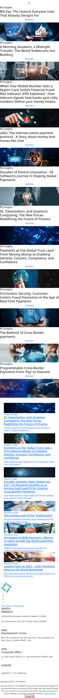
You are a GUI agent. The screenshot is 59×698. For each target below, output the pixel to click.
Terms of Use (6, 606)
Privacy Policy (19, 606)
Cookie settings (49, 693)
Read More (29, 19)
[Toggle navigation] (29, 3)
